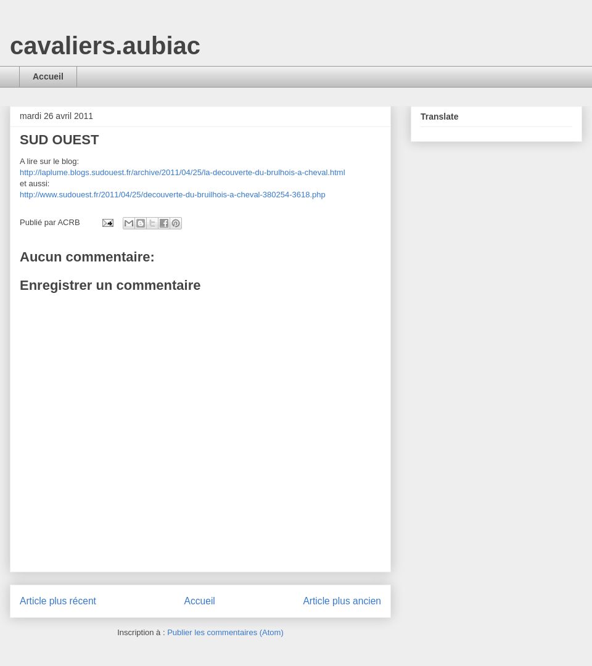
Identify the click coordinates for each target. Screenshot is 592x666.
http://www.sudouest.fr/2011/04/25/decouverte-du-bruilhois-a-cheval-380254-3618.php (173, 194)
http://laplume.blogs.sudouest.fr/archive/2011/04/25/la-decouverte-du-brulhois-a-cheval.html (182, 172)
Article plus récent (58, 601)
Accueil (48, 76)
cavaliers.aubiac (105, 45)
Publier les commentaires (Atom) (225, 632)
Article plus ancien (342, 601)
